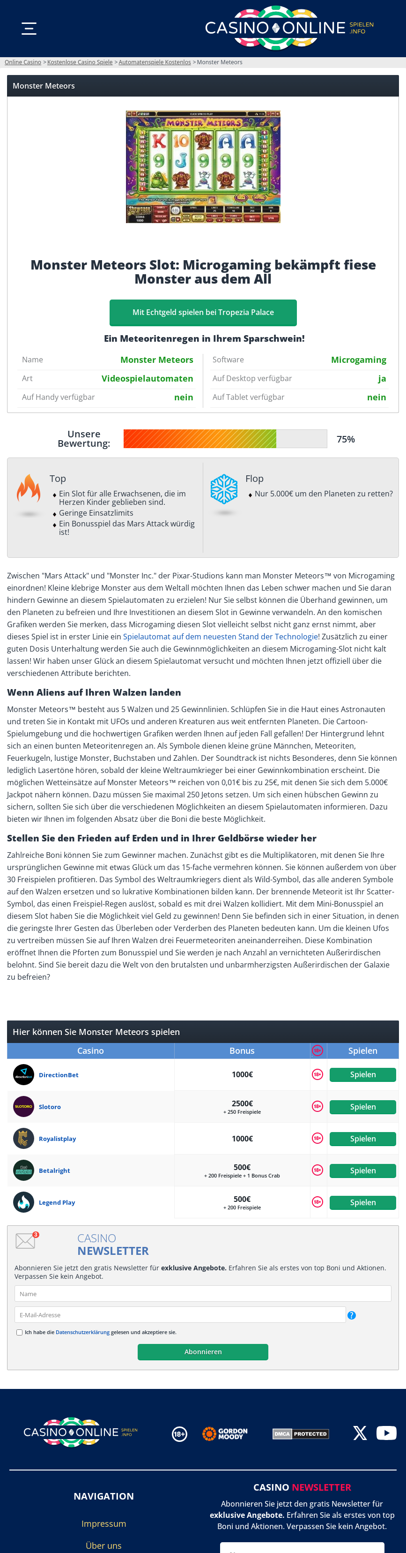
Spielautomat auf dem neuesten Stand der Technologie (220, 636)
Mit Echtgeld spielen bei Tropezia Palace (203, 312)
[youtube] (386, 1434)
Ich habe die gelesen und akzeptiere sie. (101, 1331)
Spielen (363, 1074)
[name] (203, 1293)
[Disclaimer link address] (231, 1434)
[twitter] (360, 1434)
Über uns (104, 1545)
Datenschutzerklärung (83, 1331)
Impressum (103, 1523)
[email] (180, 1314)
